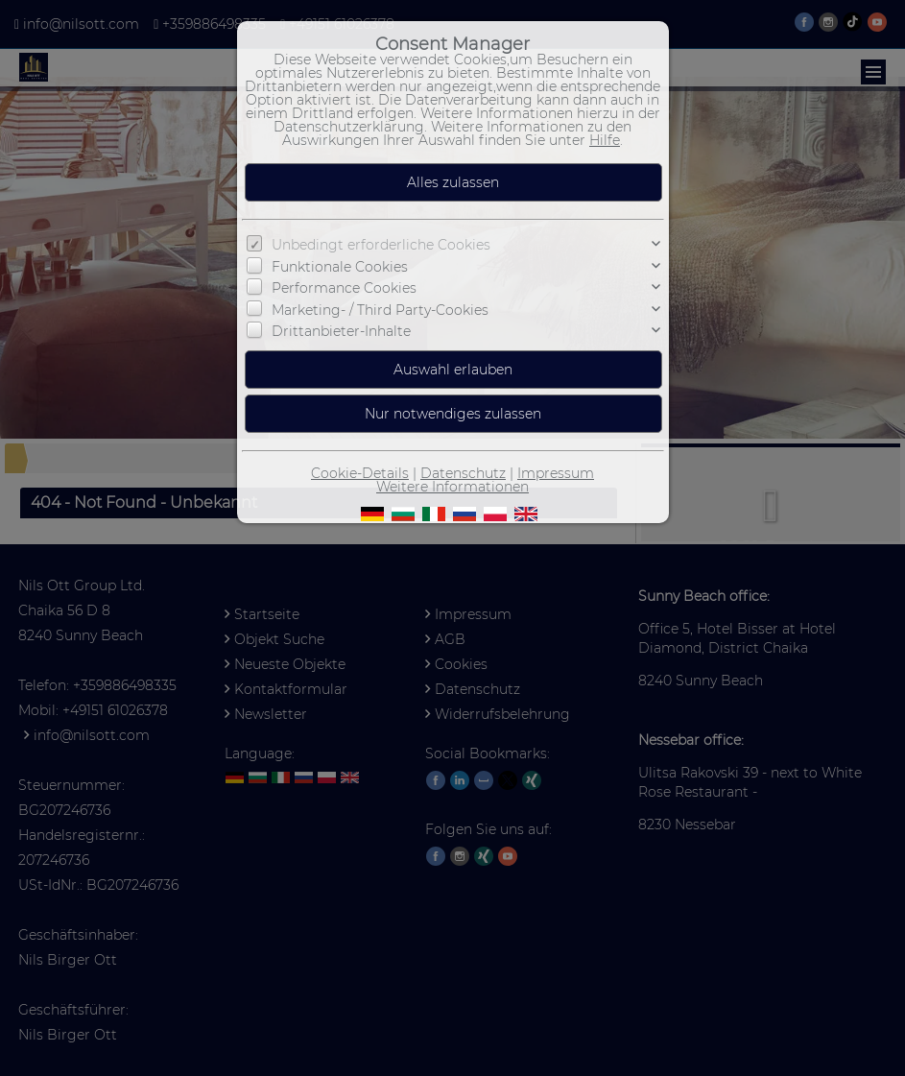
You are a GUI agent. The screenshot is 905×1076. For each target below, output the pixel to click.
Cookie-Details (360, 473)
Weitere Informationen (452, 486)
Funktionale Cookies (340, 266)
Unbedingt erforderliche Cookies (381, 244)
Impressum (555, 473)
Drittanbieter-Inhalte (341, 331)
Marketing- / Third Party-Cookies (380, 309)
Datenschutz (463, 473)
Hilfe (604, 140)
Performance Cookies (344, 288)
